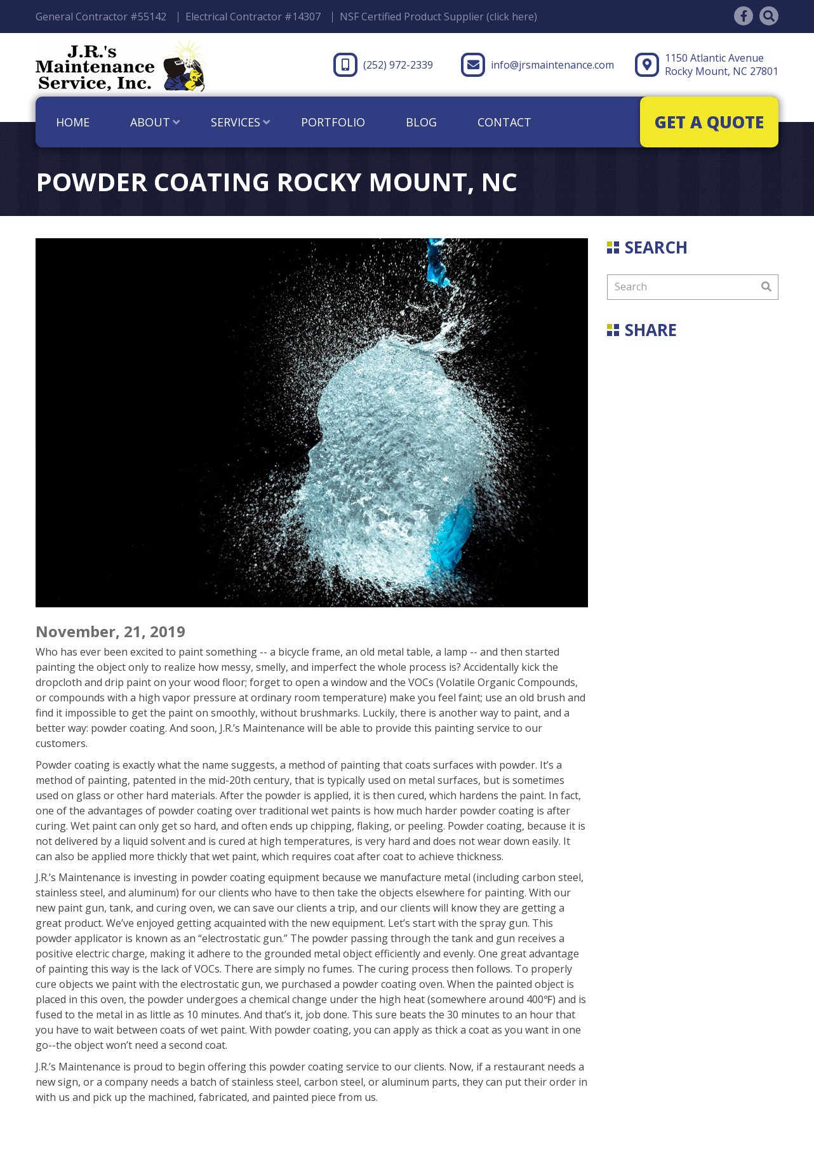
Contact (504, 122)
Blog (421, 122)
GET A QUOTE (709, 122)
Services (235, 122)
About (150, 122)
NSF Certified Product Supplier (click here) (438, 17)
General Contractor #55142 (101, 17)
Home (73, 122)
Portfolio (333, 122)
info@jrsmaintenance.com (537, 65)
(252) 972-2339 (383, 65)
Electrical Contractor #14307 (253, 17)
